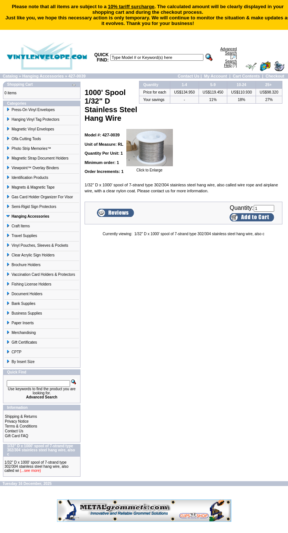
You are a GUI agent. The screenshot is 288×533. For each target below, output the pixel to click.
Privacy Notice (17, 421)
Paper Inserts (20, 323)
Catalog (10, 76)
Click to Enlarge (149, 168)
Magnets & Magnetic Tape (30, 187)
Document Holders (24, 294)
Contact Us (188, 76)
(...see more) (30, 471)
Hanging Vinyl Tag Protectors (33, 119)
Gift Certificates (21, 342)
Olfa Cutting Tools (23, 139)
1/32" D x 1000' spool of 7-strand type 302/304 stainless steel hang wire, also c (199, 234)
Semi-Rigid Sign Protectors (31, 207)
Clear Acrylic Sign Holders (30, 255)
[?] (230, 63)
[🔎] (228, 53)
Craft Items (18, 226)
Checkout (275, 76)
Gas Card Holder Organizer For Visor (39, 197)
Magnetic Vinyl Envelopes (30, 129)
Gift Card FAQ (16, 436)
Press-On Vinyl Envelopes (30, 110)
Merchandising (21, 333)
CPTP (14, 352)
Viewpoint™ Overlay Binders (32, 168)
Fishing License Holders (28, 284)
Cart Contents (246, 76)
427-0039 (77, 76)
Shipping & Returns (21, 416)
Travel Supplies (21, 236)
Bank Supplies (20, 304)
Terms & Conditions (21, 426)
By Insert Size (20, 362)
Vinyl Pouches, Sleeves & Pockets (37, 245)
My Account (215, 76)
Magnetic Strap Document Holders (37, 158)
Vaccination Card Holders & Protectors (40, 274)
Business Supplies (24, 313)
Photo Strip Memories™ (28, 148)
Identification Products (27, 178)
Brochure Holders (23, 265)
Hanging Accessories (43, 76)
